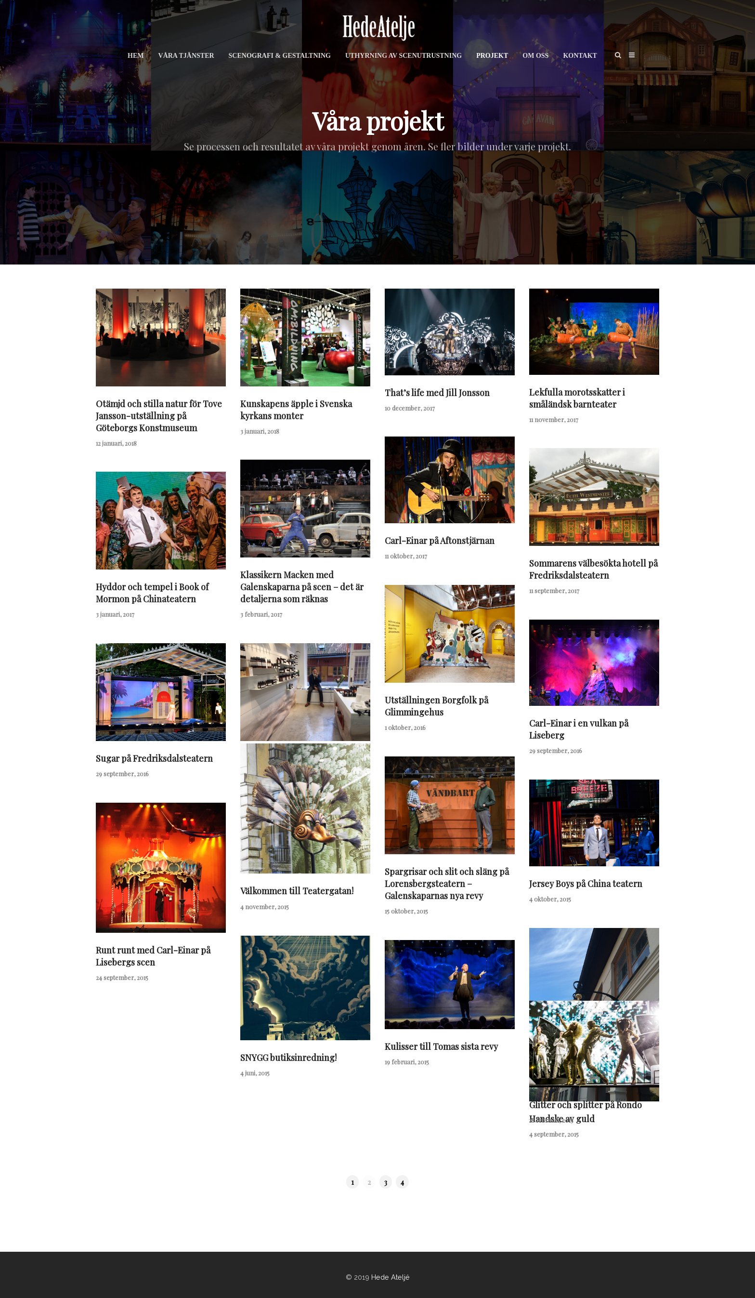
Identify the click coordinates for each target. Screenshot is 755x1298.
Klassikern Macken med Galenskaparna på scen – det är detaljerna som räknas (302, 587)
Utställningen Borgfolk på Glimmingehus (436, 706)
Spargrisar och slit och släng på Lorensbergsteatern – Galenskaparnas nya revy (447, 883)
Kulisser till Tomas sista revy (441, 1046)
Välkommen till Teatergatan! (296, 891)
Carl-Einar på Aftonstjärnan (440, 540)
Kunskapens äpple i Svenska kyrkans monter (296, 410)
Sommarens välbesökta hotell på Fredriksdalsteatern (593, 569)
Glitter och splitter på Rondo (585, 1105)
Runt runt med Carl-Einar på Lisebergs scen (153, 956)
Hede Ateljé (390, 1277)
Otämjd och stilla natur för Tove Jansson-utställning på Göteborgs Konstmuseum (159, 416)
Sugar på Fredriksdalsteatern (154, 758)
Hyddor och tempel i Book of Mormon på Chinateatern (152, 593)
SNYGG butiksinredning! (288, 1057)
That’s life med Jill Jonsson (437, 392)
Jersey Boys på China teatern (585, 883)
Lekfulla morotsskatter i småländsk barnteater (577, 398)
